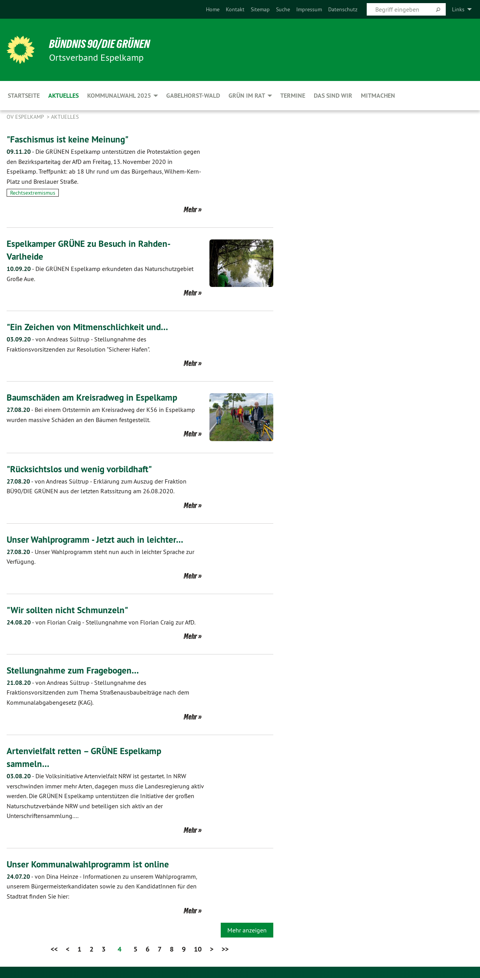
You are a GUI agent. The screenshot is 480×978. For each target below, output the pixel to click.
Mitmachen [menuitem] (378, 95)
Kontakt (235, 9)
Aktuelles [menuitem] (63, 95)
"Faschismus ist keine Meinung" (69, 139)
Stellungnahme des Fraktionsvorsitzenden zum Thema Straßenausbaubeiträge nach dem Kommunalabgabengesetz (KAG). (98, 692)
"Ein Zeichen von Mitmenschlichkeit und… (89, 327)
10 (198, 948)
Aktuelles (65, 116)
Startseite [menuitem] (24, 95)
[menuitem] (213, 9)
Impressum (309, 9)
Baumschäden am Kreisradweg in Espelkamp (95, 397)
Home (213, 9)
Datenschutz (342, 9)
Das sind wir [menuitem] (333, 95)
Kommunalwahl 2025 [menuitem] (119, 95)
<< (54, 948)
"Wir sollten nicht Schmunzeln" (68, 609)
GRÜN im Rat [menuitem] (247, 95)
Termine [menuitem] (292, 95)
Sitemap (260, 9)
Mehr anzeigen (247, 929)
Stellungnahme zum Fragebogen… (75, 670)
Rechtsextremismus (32, 192)
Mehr (190, 209)
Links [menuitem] (458, 9)
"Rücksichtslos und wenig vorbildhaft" (82, 469)
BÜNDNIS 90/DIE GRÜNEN (102, 44)
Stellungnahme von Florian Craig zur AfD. (101, 622)
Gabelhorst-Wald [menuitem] (193, 95)
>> (225, 948)
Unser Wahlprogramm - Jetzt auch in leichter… (97, 539)
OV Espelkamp (26, 116)
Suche (283, 9)
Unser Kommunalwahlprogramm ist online (90, 864)
